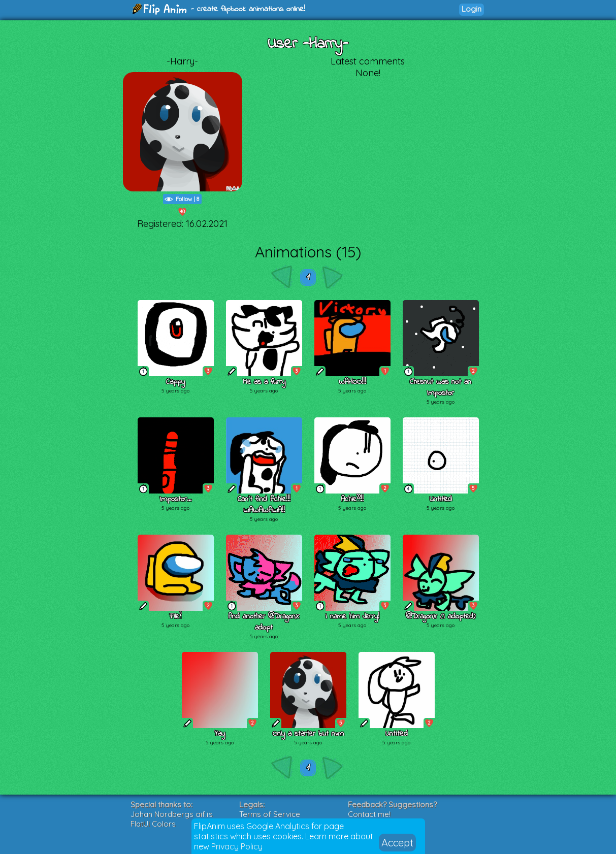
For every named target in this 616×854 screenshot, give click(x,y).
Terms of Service (269, 814)
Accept (397, 842)
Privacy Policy (237, 846)
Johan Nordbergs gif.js (172, 814)
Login (471, 9)
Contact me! (369, 814)
